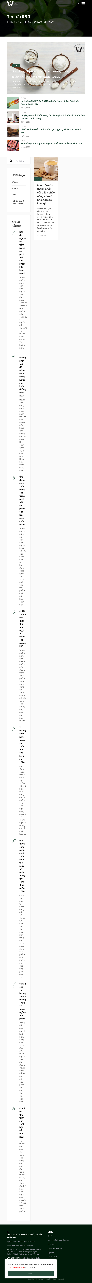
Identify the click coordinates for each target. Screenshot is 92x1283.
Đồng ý (31, 1273)
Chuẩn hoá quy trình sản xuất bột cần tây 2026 (22, 1122)
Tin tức (15, 65)
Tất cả (15, 182)
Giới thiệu (51, 1235)
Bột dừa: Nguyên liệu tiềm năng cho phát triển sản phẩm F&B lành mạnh (23, 252)
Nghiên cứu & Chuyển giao (18, 202)
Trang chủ (12, 21)
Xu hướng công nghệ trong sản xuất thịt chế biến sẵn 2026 (52, 143)
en (78, 3)
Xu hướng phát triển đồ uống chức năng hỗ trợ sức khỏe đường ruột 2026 (22, 375)
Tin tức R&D (52, 1256)
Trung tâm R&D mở (55, 1248)
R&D (14, 194)
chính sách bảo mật (16, 1267)
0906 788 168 (27, 1245)
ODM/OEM (52, 1244)
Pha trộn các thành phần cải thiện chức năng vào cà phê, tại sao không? (46, 194)
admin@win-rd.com (26, 1241)
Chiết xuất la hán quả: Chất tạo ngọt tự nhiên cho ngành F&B (22, 628)
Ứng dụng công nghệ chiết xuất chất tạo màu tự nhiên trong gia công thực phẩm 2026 (22, 866)
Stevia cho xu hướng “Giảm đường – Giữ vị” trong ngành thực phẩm (22, 1001)
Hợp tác (51, 1252)
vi (75, 3)
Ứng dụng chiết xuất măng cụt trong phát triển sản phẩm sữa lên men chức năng (22, 500)
